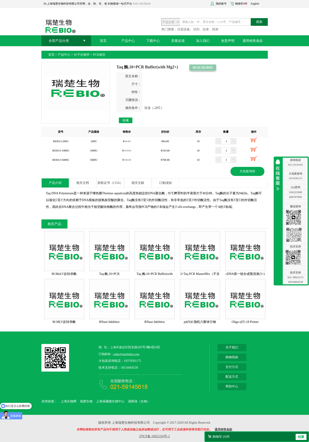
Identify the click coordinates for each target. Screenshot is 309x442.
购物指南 (231, 357)
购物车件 (241, 3)
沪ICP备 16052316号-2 (154, 436)
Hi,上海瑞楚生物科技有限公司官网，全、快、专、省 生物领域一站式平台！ (89, 3)
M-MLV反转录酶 (64, 322)
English (255, 3)
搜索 (259, 22)
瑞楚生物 (86, 401)
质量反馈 (178, 41)
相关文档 (82, 183)
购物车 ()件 (221, 436)
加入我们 (203, 41)
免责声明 (228, 41)
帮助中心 (231, 386)
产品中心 (128, 41)
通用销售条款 (252, 41)
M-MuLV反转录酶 (64, 274)
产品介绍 (55, 183)
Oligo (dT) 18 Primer (245, 322)
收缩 (279, 175)
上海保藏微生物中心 (110, 401)
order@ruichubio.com (126, 354)
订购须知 (165, 183)
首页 (103, 41)
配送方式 (231, 376)
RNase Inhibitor (109, 322)
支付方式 (231, 367)
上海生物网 (69, 401)
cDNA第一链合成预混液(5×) (245, 274)
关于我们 (231, 347)
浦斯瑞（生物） (139, 401)
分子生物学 (82, 54)
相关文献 (138, 183)
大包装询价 (247, 171)
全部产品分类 (59, 41)
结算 (301, 437)
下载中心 (153, 41)
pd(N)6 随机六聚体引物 (200, 322)
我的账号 (221, 3)
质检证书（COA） (110, 183)
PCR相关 (99, 54)
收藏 (125, 120)
